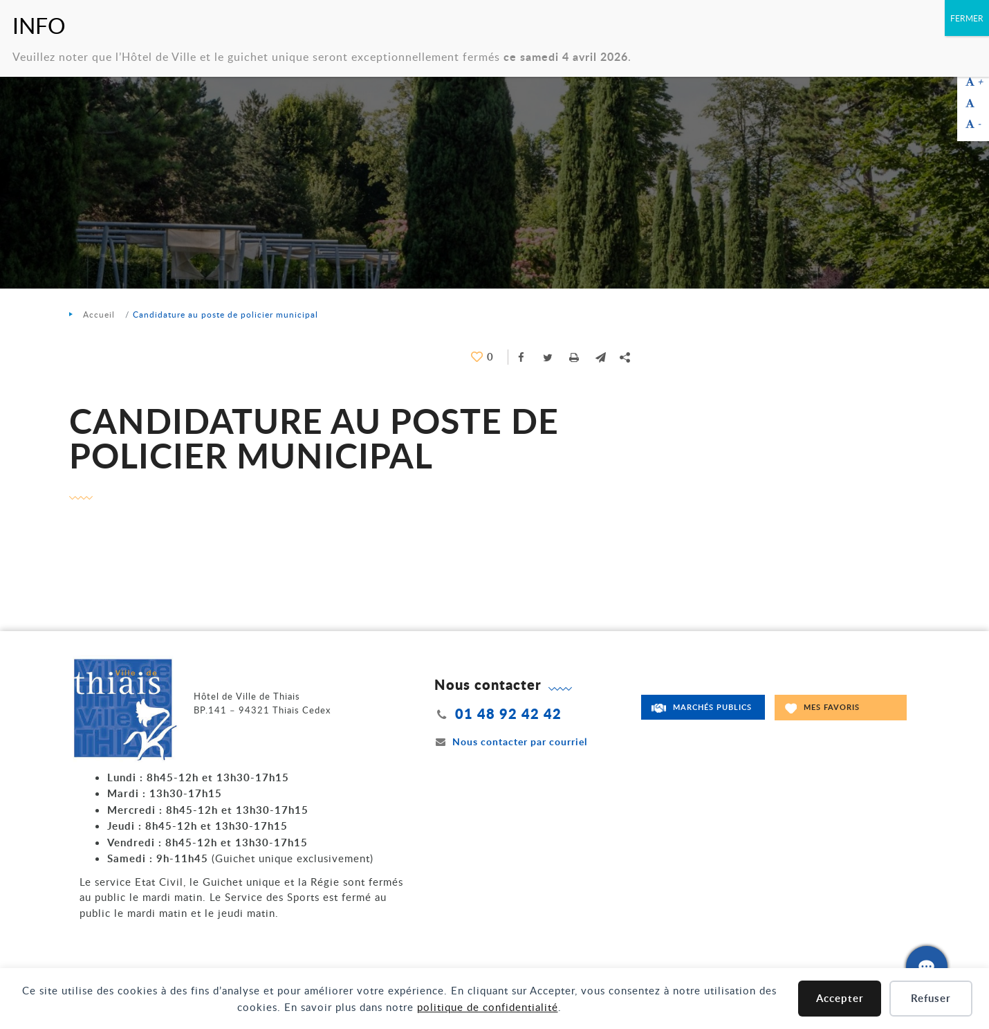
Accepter (840, 998)
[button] (600, 357)
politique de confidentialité (487, 1007)
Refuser (931, 998)
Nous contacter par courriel (511, 741)
